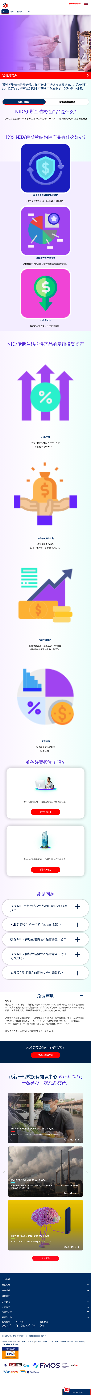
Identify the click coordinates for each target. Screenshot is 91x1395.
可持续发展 (7, 1311)
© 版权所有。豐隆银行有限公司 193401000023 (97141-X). (25, 1336)
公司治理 (6, 1307)
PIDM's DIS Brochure (44, 1341)
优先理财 (20, 11)
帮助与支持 (7, 1317)
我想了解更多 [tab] (24, 101)
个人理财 (6, 1279)
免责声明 (45, 996)
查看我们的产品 (45, 1055)
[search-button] (86, 3)
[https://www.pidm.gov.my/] (10, 1352)
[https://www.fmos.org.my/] (50, 1365)
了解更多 (45, 1258)
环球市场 (6, 1296)
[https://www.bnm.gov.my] (5, 1365)
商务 (12, 11)
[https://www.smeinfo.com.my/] (15, 1365)
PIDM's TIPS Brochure (64, 1341)
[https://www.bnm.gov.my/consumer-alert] (33, 1371)
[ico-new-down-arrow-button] (28, 12)
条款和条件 (79, 1341)
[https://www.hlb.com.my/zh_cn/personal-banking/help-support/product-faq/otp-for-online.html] (10, 1371)
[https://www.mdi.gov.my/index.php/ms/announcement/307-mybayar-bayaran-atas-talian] (75, 1365)
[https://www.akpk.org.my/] (26, 1365)
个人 (5, 11)
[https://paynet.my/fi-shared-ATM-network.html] (23, 1371)
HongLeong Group (10, 1344)
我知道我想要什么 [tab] (67, 101)
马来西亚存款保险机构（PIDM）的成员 (17, 1341)
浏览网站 (45, 869)
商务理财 (6, 1290)
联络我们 (45, 812)
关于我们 (6, 1301)
